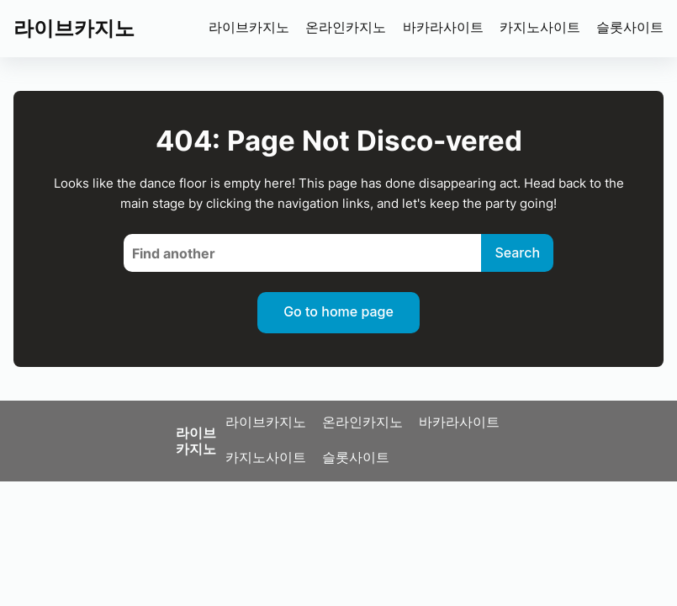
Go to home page (338, 311)
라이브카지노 (74, 28)
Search (517, 252)
